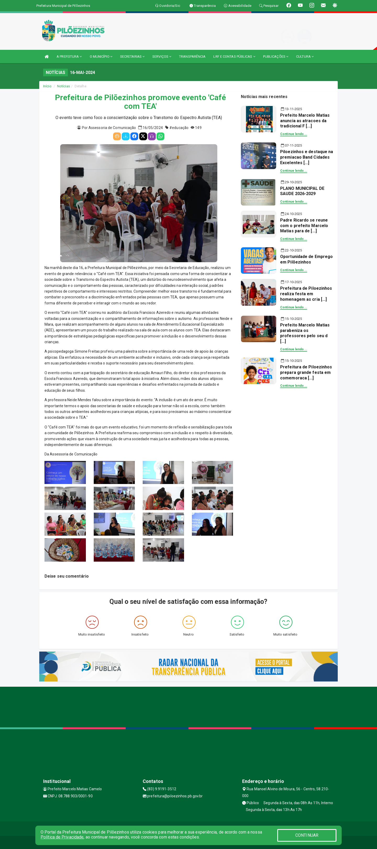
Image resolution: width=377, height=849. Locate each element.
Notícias (63, 86)
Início (47, 86)
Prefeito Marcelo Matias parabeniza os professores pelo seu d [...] (305, 333)
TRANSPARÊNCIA (192, 56)
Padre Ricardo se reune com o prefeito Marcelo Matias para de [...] (304, 226)
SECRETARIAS (132, 56)
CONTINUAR (306, 835)
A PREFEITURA (69, 56)
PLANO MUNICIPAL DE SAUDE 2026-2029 (302, 191)
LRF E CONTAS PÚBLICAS (234, 56)
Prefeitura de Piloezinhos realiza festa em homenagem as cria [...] (306, 294)
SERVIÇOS (161, 56)
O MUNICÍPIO (101, 56)
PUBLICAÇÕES (275, 56)
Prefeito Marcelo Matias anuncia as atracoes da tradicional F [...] (305, 121)
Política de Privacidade (62, 837)
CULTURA (305, 56)
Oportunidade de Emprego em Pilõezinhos (306, 259)
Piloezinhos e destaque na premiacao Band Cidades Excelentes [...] (306, 157)
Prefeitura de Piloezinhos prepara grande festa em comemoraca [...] (306, 372)
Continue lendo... (293, 134)
